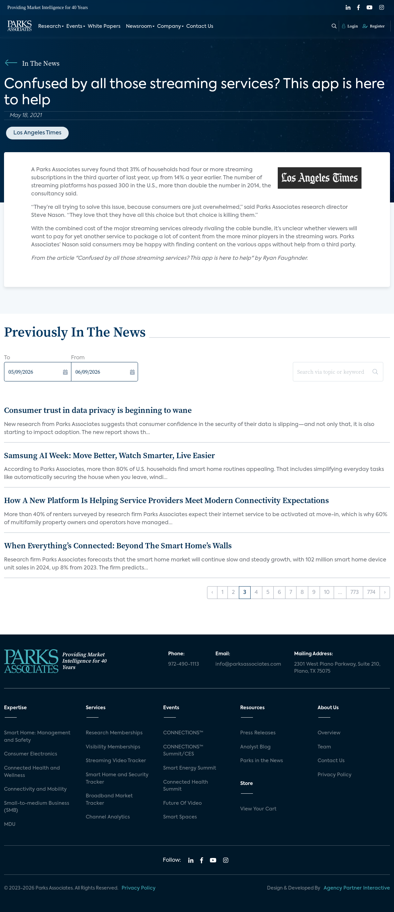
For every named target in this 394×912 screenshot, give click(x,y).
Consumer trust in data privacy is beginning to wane (98, 410)
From (78, 358)
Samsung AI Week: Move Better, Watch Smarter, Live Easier (109, 455)
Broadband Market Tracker (109, 800)
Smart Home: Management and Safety (37, 737)
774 (371, 592)
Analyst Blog (255, 747)
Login (350, 25)
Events (74, 26)
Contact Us (199, 26)
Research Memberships (114, 733)
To (7, 358)
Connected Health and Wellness (32, 772)
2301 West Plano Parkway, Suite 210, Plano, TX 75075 (337, 668)
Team (324, 747)
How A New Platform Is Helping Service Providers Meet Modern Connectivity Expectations (166, 500)
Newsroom (139, 26)
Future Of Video (182, 803)
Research (49, 26)
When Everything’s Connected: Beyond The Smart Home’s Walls (118, 545)
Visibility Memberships (113, 747)
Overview (329, 733)
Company (169, 26)
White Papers (104, 26)
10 (327, 592)
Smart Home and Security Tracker (117, 779)
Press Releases (258, 733)
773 (354, 592)
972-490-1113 (183, 664)
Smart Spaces (180, 817)
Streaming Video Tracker (116, 760)
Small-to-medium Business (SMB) (36, 807)
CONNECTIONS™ (183, 733)
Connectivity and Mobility (35, 789)
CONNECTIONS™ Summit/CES (183, 751)
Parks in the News (261, 760)
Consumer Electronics (30, 754)
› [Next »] (385, 592)
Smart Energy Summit (189, 768)
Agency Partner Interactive (357, 888)
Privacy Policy (334, 775)
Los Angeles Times (37, 133)
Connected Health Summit (185, 786)
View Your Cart (258, 809)
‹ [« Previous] (212, 592)
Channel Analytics (108, 817)
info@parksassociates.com (248, 664)
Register (374, 25)
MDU (9, 824)
